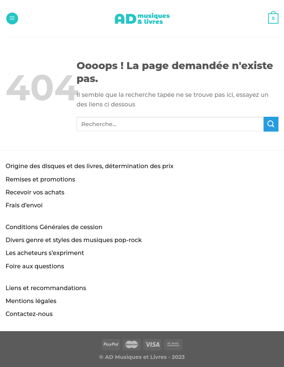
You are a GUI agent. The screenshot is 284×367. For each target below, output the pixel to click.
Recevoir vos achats (35, 192)
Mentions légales (31, 301)
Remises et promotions (40, 179)
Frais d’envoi (24, 205)
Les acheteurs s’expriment (45, 252)
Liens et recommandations (46, 288)
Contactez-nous (29, 313)
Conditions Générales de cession (54, 227)
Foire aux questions (35, 266)
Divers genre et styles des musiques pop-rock (74, 240)
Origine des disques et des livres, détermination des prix (89, 166)
